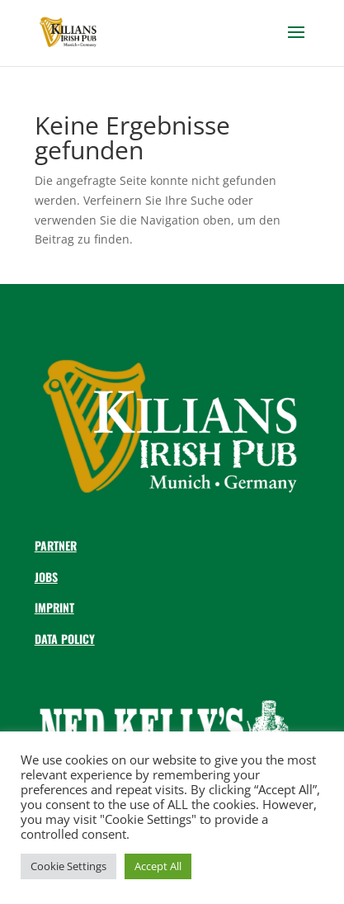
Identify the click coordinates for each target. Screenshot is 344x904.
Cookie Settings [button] (68, 866)
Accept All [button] (157, 866)
